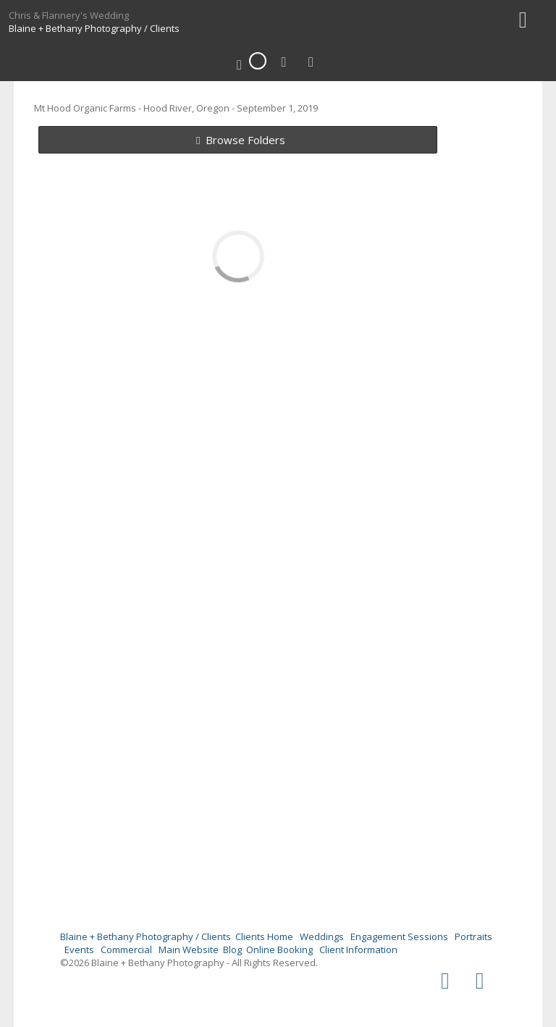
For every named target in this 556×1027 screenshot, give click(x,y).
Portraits (473, 936)
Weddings (322, 936)
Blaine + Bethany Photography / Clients (94, 28)
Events (79, 949)
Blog (232, 949)
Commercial (126, 949)
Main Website (189, 949)
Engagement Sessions (399, 936)
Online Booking (279, 949)
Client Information (358, 949)
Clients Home (264, 936)
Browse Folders (245, 140)
